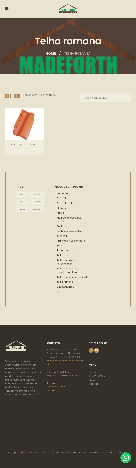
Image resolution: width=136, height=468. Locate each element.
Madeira (62, 208)
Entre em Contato (57, 386)
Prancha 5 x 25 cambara (71, 240)
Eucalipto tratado (67, 203)
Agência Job (25, 452)
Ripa (59, 245)
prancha (62, 235)
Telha (60, 255)
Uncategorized (65, 286)
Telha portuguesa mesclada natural (67, 270)
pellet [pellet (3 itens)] (22, 209)
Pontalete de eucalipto (70, 231)
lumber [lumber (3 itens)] (23, 201)
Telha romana (65, 281)
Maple (60, 212)
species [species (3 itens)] (36, 209)
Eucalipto (62, 198)
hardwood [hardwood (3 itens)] (37, 194)
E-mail (51, 383)
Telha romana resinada (24, 144)
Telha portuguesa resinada (72, 277)
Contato (93, 384)
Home (51, 53)
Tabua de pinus (66, 250)
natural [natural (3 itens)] (38, 201)
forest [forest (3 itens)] (22, 194)
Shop (92, 380)
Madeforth (53, 390)
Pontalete (62, 226)
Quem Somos (97, 376)
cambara (62, 193)
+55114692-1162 (60, 372)
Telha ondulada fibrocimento (66, 261)
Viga (59, 291)
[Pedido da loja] (105, 97)
